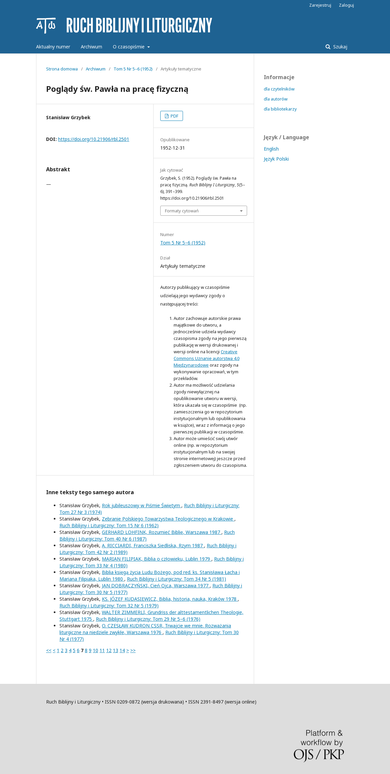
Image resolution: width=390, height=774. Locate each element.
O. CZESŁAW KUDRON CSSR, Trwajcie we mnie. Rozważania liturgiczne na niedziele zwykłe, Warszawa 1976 (145, 628)
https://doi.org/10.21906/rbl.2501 (93, 139)
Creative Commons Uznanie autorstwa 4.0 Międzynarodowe (206, 358)
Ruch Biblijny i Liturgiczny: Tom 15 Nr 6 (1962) (109, 525)
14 (122, 650)
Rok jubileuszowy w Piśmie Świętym (141, 505)
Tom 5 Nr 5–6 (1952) (133, 69)
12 (109, 650)
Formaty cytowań (182, 211)
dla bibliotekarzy (280, 109)
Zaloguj (346, 5)
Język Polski (276, 159)
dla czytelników (279, 89)
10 (95, 650)
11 (102, 650)
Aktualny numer (53, 46)
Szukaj (339, 46)
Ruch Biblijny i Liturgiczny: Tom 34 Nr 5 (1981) (176, 579)
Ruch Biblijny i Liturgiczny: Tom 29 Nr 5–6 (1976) (148, 619)
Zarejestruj (320, 5)
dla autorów (275, 99)
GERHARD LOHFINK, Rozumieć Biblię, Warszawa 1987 (161, 532)
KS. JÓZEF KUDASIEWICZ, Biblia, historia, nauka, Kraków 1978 (170, 599)
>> (133, 650)
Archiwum (91, 46)
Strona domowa (62, 69)
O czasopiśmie (129, 46)
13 (115, 650)
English (271, 149)
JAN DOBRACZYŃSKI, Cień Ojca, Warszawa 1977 (156, 585)
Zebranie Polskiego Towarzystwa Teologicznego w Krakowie (168, 519)
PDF (174, 116)
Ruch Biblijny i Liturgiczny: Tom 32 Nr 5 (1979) (109, 605)
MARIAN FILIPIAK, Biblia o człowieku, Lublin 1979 (156, 559)
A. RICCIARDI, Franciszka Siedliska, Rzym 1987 (153, 545)
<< (48, 650)
